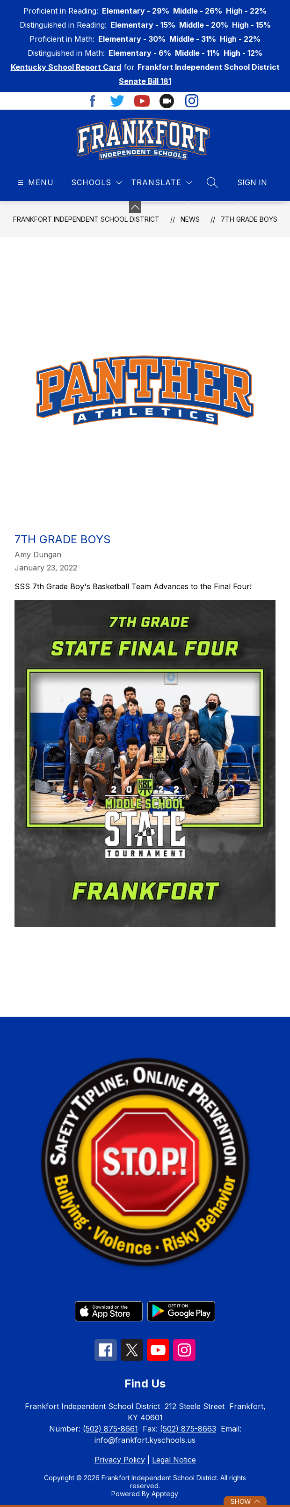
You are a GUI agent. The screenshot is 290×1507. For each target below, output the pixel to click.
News (190, 219)
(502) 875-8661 (110, 1428)
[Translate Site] (162, 182)
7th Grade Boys (249, 219)
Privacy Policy (119, 1459)
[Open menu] (34, 182)
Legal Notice (174, 1459)
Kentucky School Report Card (66, 67)
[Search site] (212, 182)
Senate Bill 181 (145, 81)
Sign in (252, 182)
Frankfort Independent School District (86, 219)
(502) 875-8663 (188, 1428)
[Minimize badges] (135, 207)
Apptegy (165, 1494)
